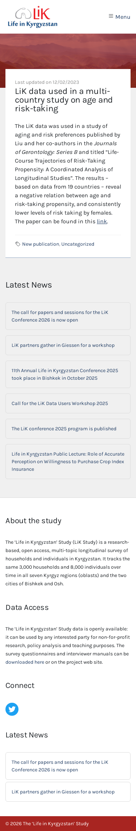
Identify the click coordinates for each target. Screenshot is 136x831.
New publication (40, 244)
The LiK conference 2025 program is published (64, 429)
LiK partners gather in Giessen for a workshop (63, 345)
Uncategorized (77, 244)
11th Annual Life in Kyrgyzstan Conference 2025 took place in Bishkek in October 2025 (65, 374)
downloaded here (24, 662)
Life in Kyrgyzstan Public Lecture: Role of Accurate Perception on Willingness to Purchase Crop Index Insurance (68, 461)
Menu (119, 16)
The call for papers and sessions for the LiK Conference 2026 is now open (60, 316)
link (102, 221)
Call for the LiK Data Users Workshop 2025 (60, 403)
